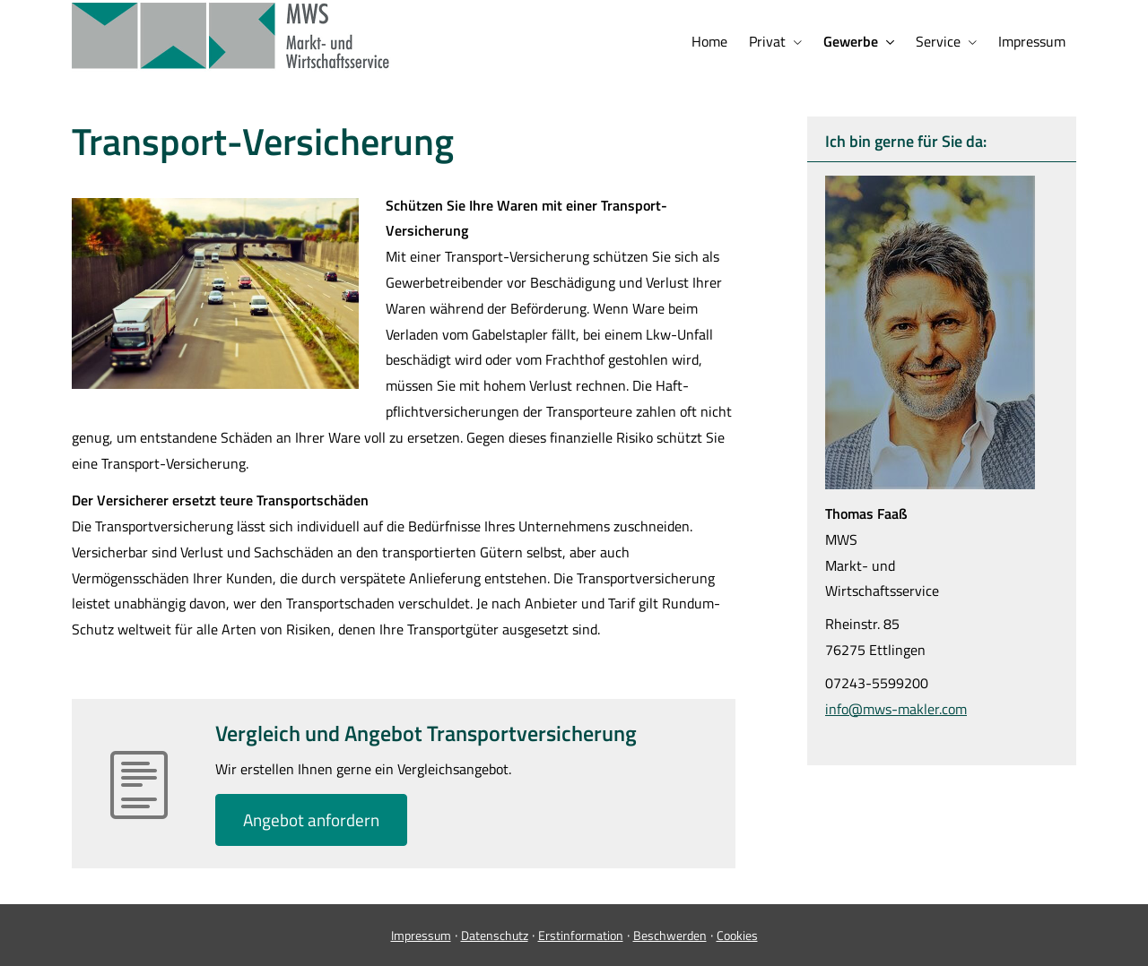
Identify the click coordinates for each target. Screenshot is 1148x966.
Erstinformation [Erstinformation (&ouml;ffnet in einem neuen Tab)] (580, 935)
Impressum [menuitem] (1031, 41)
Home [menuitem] (709, 41)
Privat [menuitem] (767, 41)
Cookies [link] (737, 935)
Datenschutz (494, 935)
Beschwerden (670, 935)
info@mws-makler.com (896, 709)
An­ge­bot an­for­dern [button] (311, 819)
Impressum (421, 935)
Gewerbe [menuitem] (850, 41)
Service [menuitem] (938, 41)
